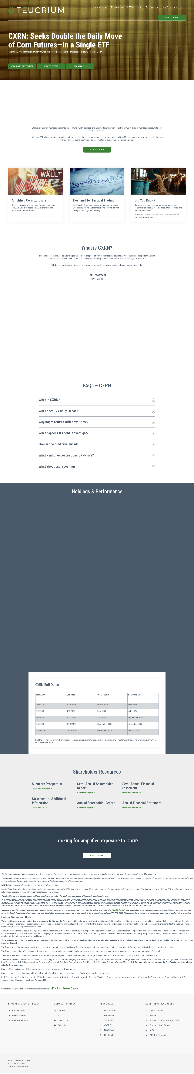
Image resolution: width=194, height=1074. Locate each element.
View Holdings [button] (97, 150)
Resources (117, 7)
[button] (183, 7)
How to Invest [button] (172, 18)
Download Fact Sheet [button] (22, 66)
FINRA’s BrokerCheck (65, 988)
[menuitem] (100, 7)
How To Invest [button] (51, 66)
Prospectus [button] (80, 66)
